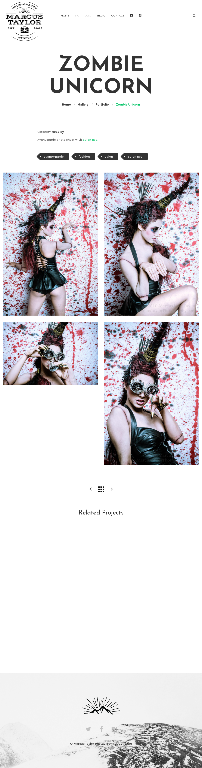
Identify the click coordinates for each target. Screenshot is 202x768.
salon (109, 156)
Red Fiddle (90, 489)
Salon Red (90, 140)
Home (65, 15)
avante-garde (54, 156)
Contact (117, 15)
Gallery (83, 104)
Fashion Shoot (112, 489)
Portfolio (83, 15)
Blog (101, 15)
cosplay (58, 132)
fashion (84, 156)
